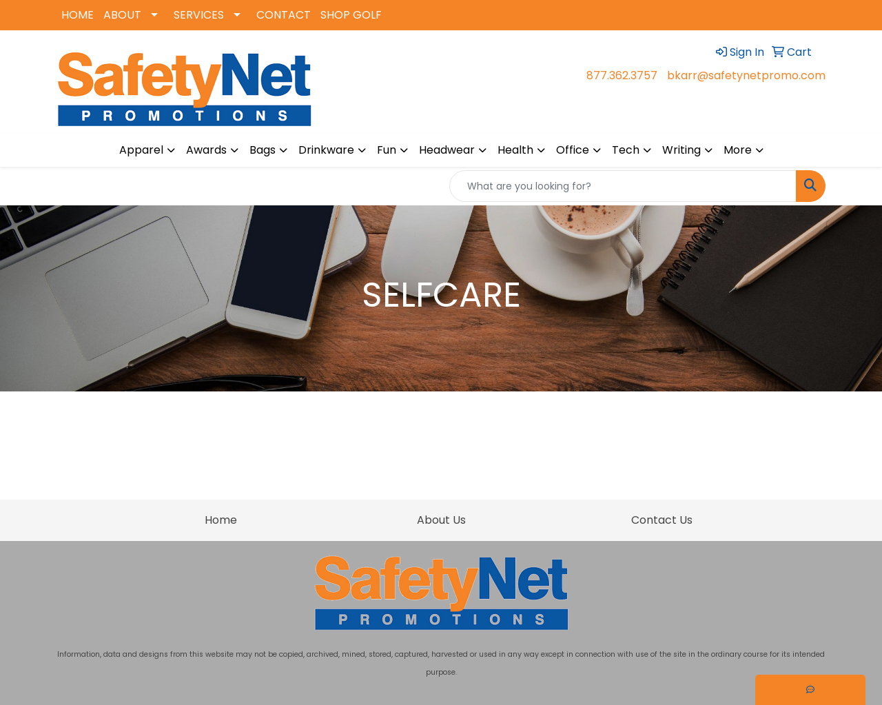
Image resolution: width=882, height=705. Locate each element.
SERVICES (199, 15)
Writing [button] (681, 150)
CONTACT (283, 15)
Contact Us (662, 520)
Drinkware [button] (326, 150)
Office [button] (572, 150)
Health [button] (515, 150)
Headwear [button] (447, 150)
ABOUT (122, 15)
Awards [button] (206, 150)
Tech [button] (625, 150)
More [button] (738, 150)
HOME (77, 15)
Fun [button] (386, 150)
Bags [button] (262, 150)
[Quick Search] (623, 186)
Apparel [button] (141, 150)
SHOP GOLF (351, 15)
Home (221, 520)
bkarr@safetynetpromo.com (746, 75)
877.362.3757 (621, 75)
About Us (441, 520)
